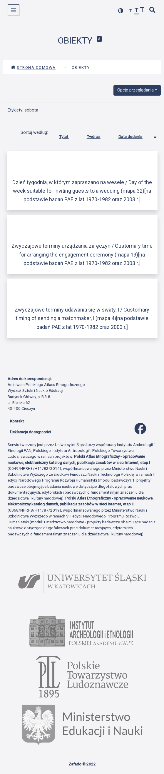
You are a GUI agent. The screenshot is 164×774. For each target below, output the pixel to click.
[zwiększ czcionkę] (142, 10)
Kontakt (17, 421)
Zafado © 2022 (82, 764)
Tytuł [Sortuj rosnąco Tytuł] (68, 135)
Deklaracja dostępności (30, 432)
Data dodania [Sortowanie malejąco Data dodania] (134, 135)
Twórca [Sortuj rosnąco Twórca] (98, 135)
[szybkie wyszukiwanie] (152, 10)
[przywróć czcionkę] (137, 11)
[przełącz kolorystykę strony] (121, 10)
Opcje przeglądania (135, 90)
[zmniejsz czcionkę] (131, 11)
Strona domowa (33, 67)
